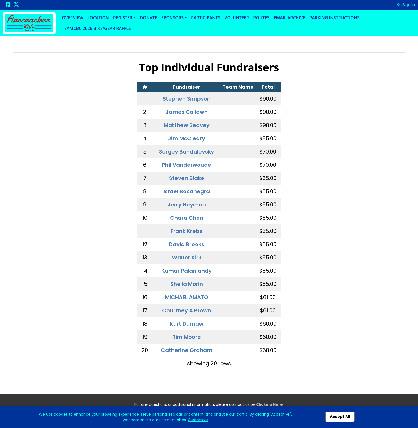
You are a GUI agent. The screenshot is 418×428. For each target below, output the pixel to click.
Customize (198, 419)
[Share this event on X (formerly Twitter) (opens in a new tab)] (16, 5)
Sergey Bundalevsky (186, 151)
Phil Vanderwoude (186, 165)
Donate (148, 18)
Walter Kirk (186, 257)
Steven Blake (186, 178)
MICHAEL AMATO (186, 297)
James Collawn (187, 112)
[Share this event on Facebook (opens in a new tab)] (8, 5)
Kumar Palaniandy (186, 270)
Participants (205, 18)
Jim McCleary (186, 138)
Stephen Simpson (187, 98)
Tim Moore (186, 337)
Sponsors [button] (172, 18)
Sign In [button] (406, 4)
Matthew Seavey (187, 125)
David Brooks (186, 244)
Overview (72, 18)
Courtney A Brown (186, 310)
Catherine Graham (186, 350)
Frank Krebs (186, 231)
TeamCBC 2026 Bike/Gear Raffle (96, 28)
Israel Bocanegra (186, 191)
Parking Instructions (334, 18)
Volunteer (236, 18)
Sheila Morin (186, 284)
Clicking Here (269, 404)
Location (98, 18)
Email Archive (289, 18)
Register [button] (123, 18)
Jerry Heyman (186, 204)
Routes (261, 18)
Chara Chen (186, 218)
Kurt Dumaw (186, 323)
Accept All (340, 416)
